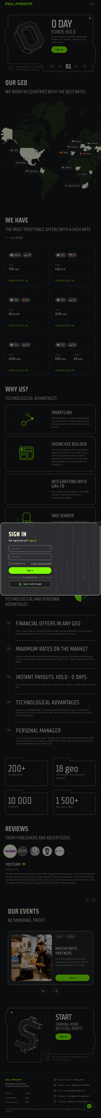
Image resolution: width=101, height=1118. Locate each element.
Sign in (30, 570)
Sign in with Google (32, 584)
